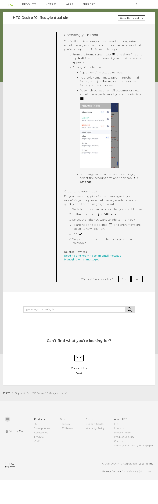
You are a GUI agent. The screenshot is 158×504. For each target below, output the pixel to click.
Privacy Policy (122, 432)
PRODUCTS (29, 4)
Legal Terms (146, 463)
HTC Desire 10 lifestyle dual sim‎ (49, 393)
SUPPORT (89, 4)
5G (35, 424)
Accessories (41, 432)
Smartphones (42, 428)
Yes (124, 279)
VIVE (37, 441)
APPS (69, 4)
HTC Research (68, 428)
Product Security (124, 437)
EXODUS (39, 437)
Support (20, 393)
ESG (116, 424)
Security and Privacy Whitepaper (133, 445)
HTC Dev (65, 424)
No (137, 279)
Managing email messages (81, 259)
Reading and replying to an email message (92, 255)
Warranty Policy (95, 428)
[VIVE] (148, 4)
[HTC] (9, 4)
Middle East (17, 431)
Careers (118, 441)
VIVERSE (51, 4)
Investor (119, 428)
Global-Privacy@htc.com (136, 471)
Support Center (95, 424)
